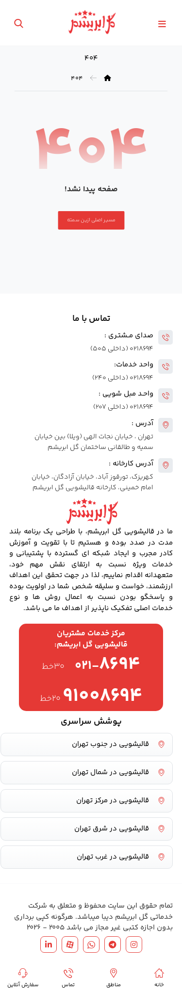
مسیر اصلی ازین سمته (91, 220)
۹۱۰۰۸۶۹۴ (102, 696)
